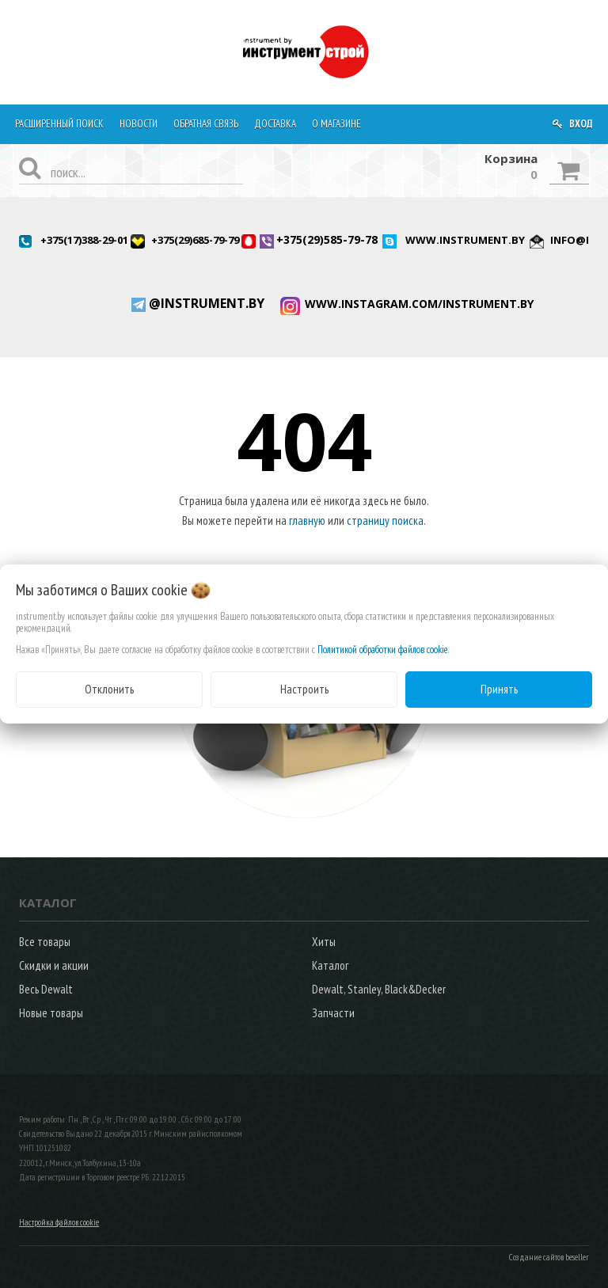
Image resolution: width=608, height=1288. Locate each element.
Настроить (304, 689)
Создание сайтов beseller (549, 1257)
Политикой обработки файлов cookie (382, 649)
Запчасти (333, 1012)
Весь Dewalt (46, 989)
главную (307, 520)
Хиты (324, 941)
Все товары (44, 941)
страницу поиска (385, 520)
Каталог (330, 965)
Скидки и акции (54, 965)
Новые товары (51, 1012)
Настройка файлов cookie (59, 1222)
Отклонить (109, 689)
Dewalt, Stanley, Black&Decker (379, 989)
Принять (499, 689)
